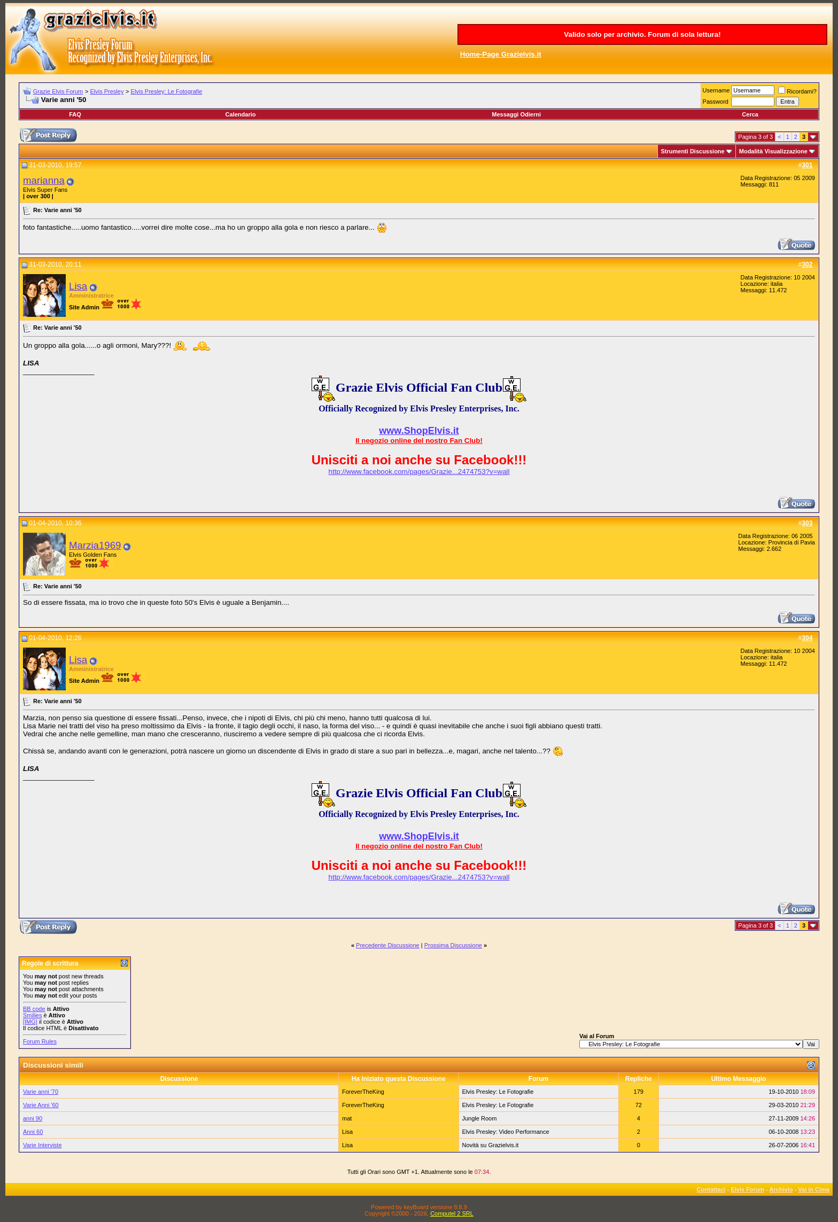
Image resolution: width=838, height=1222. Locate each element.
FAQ (75, 114)
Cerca (750, 114)
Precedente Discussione (388, 945)
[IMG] (30, 1021)
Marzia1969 (95, 545)
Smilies (32, 1015)
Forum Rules (40, 1041)
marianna (44, 180)
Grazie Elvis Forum (58, 91)
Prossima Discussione (453, 945)
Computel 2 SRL (452, 1213)
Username (716, 90)
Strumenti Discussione (693, 151)
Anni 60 (33, 1131)
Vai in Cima (813, 1189)
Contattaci (711, 1189)
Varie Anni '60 (41, 1105)
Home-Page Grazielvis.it (500, 54)
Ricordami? (797, 91)
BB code (34, 1009)
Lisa (78, 286)
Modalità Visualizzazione (773, 151)
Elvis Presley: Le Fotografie (167, 91)
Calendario (241, 114)
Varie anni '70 (40, 1091)
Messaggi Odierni (516, 114)
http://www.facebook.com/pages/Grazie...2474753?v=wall (419, 472)
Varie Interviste (42, 1145)
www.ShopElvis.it (419, 430)
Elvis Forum (747, 1189)
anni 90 (32, 1118)
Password (715, 101)
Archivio (781, 1189)
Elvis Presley (106, 91)
